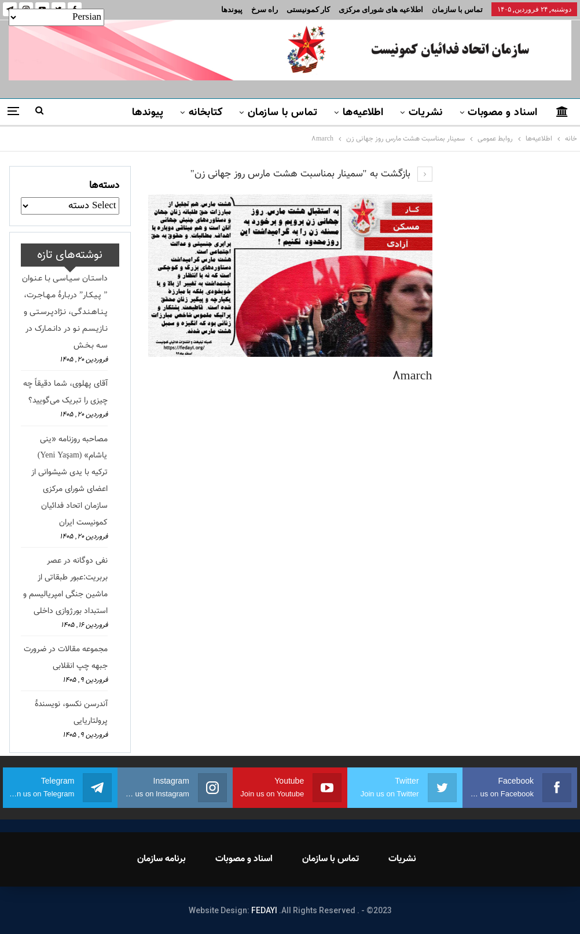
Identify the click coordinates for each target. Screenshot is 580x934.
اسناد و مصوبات (502, 113)
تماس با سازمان (457, 9)
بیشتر (103, 113)
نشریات (426, 113)
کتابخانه (206, 113)
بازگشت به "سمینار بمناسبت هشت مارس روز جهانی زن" (311, 174)
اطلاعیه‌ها (363, 113)
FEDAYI (264, 910)
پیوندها (232, 9)
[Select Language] (56, 17)
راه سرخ (264, 9)
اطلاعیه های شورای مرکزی (381, 9)
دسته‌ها (104, 185)
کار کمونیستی (308, 9)
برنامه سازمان (161, 859)
